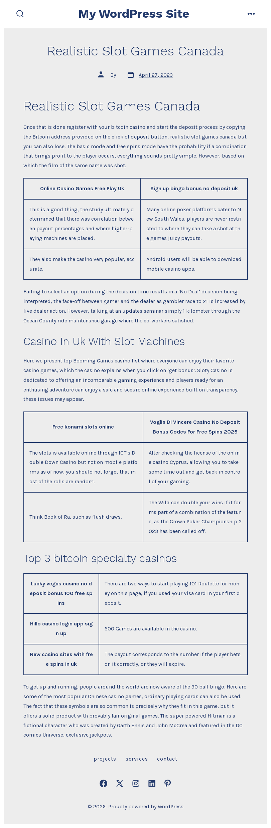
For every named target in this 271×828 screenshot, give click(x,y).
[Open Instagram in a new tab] (136, 783)
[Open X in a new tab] (119, 783)
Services (137, 759)
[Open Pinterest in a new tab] (167, 783)
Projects (105, 759)
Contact (167, 759)
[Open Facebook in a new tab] (103, 783)
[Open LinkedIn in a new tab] (152, 783)
